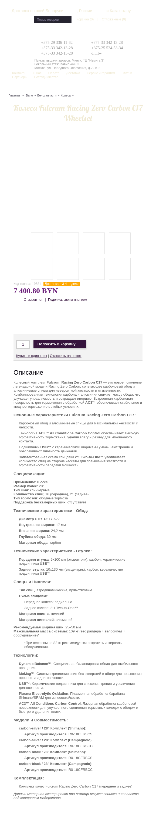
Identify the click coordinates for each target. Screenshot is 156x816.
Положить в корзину (60, 344)
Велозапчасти (46, 95)
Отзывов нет (33, 300)
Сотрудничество (46, 77)
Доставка (73, 73)
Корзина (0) (85, 19)
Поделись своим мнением (67, 300)
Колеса (65, 95)
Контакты (19, 73)
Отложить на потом (66, 356)
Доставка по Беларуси (53, 318)
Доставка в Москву (37, 318)
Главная (14, 95)
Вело (29, 95)
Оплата (53, 73)
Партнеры (19, 77)
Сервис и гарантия (101, 73)
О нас (37, 73)
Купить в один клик (31, 356)
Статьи (127, 73)
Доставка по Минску (21, 318)
